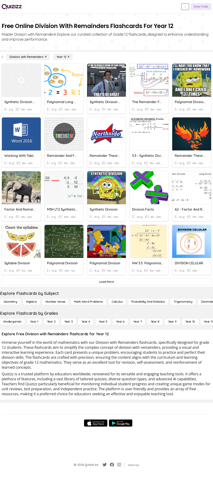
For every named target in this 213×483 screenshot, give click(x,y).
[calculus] (117, 301)
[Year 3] (68, 321)
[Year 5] (103, 321)
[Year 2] (51, 321)
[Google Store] (120, 423)
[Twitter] (105, 464)
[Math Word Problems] (88, 301)
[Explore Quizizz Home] (12, 6)
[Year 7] (137, 321)
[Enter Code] (201, 6)
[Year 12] (63, 57)
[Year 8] (155, 321)
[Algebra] (31, 301)
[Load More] (106, 281)
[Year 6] (120, 321)
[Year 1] (34, 321)
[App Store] (95, 423)
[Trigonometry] (183, 301)
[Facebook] (112, 464)
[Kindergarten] (12, 321)
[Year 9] (172, 321)
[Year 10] (190, 321)
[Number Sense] (55, 301)
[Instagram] (119, 464)
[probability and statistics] (148, 301)
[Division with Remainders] (28, 57)
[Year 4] (86, 321)
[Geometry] (10, 301)
